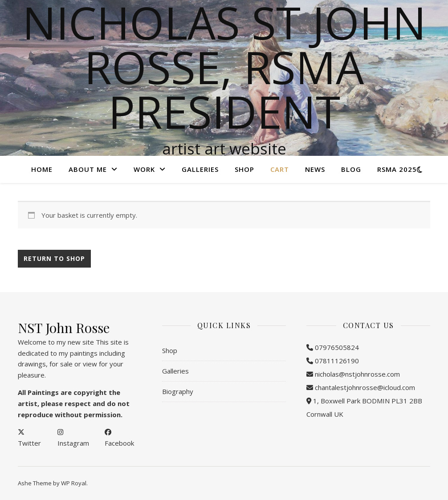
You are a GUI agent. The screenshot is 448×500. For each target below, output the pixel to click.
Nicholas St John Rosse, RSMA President (224, 67)
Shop (244, 169)
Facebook (119, 443)
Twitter (29, 443)
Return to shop (54, 258)
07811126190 (337, 360)
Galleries (200, 169)
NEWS (315, 169)
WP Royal (73, 483)
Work (144, 169)
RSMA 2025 (397, 169)
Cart (279, 169)
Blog (351, 169)
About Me (88, 169)
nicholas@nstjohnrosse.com (357, 374)
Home (42, 169)
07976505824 (337, 347)
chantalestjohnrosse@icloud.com (365, 387)
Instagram (73, 443)
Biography (177, 391)
